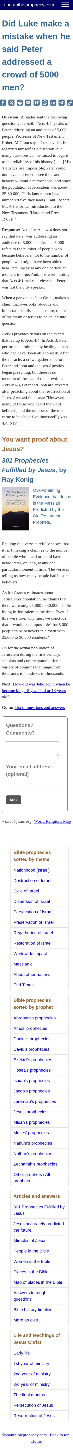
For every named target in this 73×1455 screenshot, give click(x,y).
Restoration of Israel (33, 943)
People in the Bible (31, 1251)
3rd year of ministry (32, 1384)
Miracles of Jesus (30, 1240)
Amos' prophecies (30, 1028)
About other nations (32, 974)
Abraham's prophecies (35, 1018)
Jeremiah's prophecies (35, 1101)
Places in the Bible (31, 1271)
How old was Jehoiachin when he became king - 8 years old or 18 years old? (36, 690)
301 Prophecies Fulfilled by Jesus (39, 1210)
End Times (24, 984)
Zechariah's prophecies (36, 1164)
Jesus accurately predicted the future (39, 1227)
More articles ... (28, 1320)
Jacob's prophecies (32, 1091)
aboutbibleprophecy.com (29, 4)
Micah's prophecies (32, 1122)
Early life (22, 1353)
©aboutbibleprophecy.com (24, 1434)
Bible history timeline (33, 1309)
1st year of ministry (31, 1363)
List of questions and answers (40, 707)
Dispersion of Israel (32, 901)
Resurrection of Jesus (34, 1415)
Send (13, 799)
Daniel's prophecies (32, 1038)
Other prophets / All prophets (32, 1177)
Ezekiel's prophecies (33, 1059)
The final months (29, 1394)
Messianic (23, 964)
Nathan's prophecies (33, 1153)
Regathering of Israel (33, 932)
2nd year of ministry (32, 1374)
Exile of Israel (26, 891)
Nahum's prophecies (33, 1143)
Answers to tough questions (30, 1296)
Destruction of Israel (33, 880)
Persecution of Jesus (33, 1405)
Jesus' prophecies (30, 1111)
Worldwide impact (30, 953)
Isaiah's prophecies (32, 1080)
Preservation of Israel (34, 922)
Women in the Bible (32, 1261)
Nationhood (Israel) (32, 870)
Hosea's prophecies (32, 1070)
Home (36, 1441)
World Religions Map (52, 821)
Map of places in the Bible (38, 1282)
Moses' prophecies (31, 1132)
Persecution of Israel (33, 911)
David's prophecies (31, 1049)
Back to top (59, 1434)
